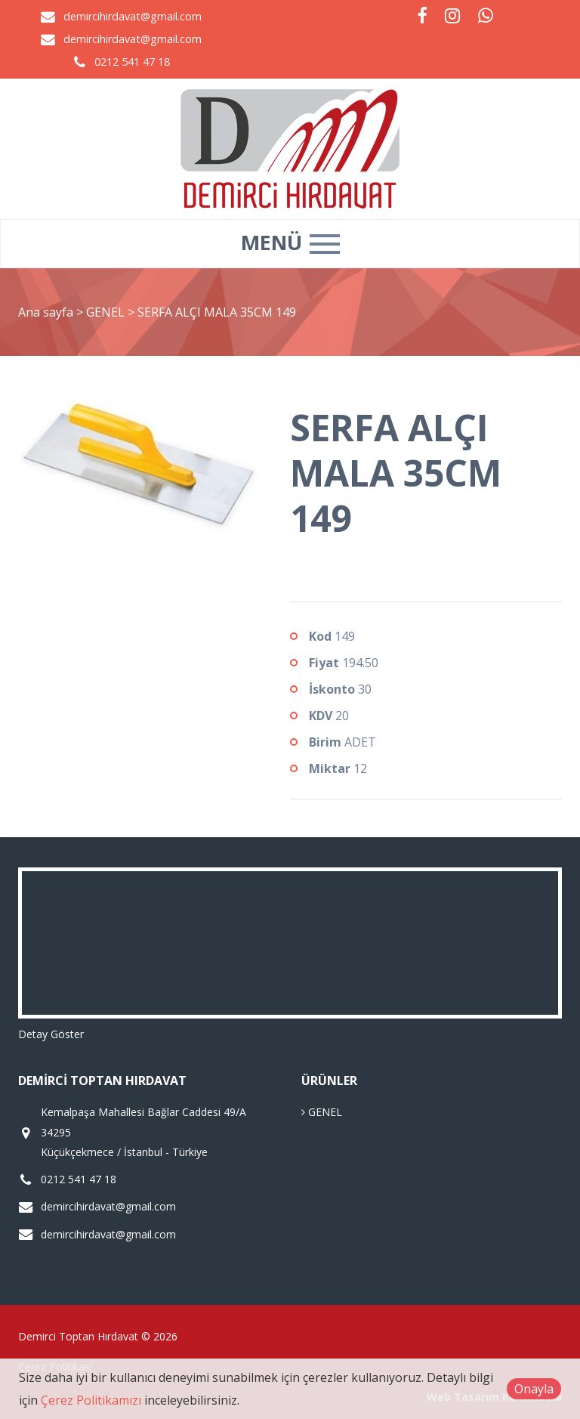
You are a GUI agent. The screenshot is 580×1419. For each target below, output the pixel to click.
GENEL (107, 312)
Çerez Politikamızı (91, 1400)
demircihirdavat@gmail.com (132, 16)
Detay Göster (51, 1034)
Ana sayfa (45, 312)
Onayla (534, 1388)
